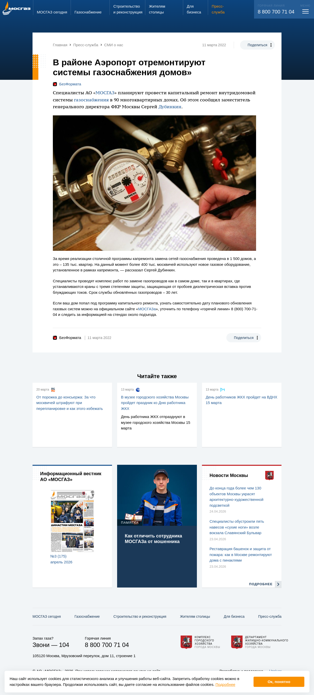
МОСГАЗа (147, 309)
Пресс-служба (269, 616)
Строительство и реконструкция (140, 616)
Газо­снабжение (87, 616)
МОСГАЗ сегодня (47, 616)
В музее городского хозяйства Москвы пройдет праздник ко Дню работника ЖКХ (155, 403)
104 (64, 644)
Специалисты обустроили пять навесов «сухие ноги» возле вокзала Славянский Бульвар (237, 527)
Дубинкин (170, 107)
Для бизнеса (234, 616)
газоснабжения (91, 100)
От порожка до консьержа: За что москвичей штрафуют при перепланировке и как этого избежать (69, 403)
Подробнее (225, 684)
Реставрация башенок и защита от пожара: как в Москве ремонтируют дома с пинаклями (241, 554)
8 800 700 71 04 (276, 11)
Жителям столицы (195, 616)
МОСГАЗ (105, 93)
